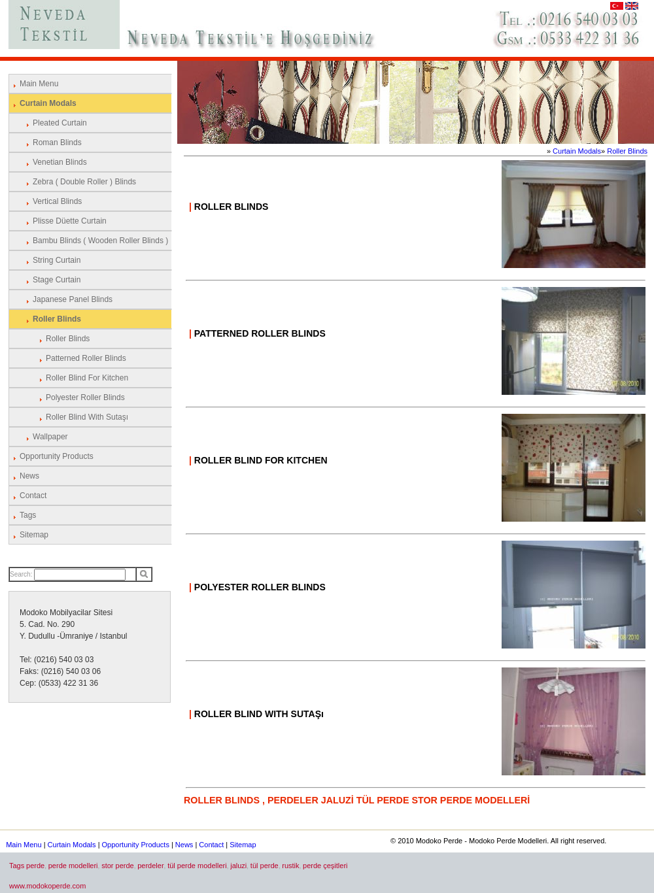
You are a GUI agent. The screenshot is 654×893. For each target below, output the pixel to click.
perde (35, 865)
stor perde (117, 865)
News (29, 475)
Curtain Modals (48, 103)
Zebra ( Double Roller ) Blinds (84, 181)
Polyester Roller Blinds (85, 397)
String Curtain (56, 260)
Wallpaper (50, 436)
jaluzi (238, 865)
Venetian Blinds (60, 162)
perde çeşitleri (325, 865)
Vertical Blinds (57, 201)
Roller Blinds (57, 319)
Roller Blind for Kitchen (87, 377)
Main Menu (39, 83)
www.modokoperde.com (47, 886)
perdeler (150, 865)
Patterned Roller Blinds (86, 358)
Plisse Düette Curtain (70, 221)
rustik (290, 865)
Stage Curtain (56, 279)
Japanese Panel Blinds (72, 299)
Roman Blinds (57, 142)
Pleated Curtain (60, 122)
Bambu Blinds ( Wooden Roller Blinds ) (100, 240)
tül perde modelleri (197, 865)
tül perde (264, 865)
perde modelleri (73, 865)
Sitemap (34, 534)
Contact (33, 495)
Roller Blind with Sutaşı (87, 417)
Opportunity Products (57, 456)
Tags (28, 515)
